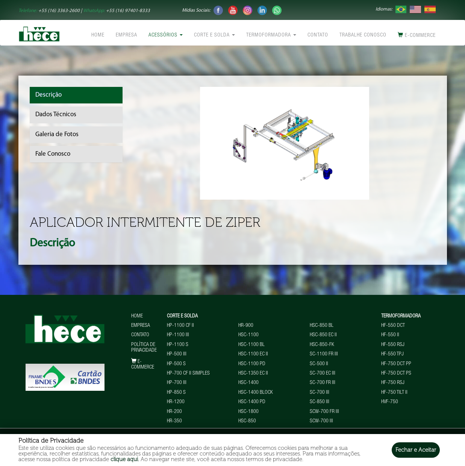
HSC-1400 (248, 383)
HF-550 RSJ (392, 345)
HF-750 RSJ (392, 383)
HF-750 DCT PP (396, 364)
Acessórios (165, 35)
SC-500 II (319, 364)
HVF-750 (389, 402)
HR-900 (245, 325)
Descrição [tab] (48, 95)
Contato (317, 35)
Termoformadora (271, 35)
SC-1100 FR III (324, 354)
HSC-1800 (248, 411)
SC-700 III (319, 392)
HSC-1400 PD (251, 402)
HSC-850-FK (322, 345)
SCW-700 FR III (324, 411)
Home (98, 35)
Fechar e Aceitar (415, 449)
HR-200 (174, 411)
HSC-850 (247, 421)
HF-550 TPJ (392, 354)
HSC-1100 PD (251, 364)
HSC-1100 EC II (253, 354)
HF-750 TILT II (394, 392)
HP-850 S (176, 392)
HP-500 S (176, 364)
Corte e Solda (214, 35)
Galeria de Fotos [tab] (57, 134)
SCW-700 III (321, 421)
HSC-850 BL (321, 325)
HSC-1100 (248, 335)
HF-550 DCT (393, 325)
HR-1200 (176, 402)
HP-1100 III (178, 335)
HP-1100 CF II (180, 325)
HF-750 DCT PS (396, 373)
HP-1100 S (177, 345)
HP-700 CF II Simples (188, 373)
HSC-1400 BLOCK (255, 392)
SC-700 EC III (322, 373)
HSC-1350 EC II (253, 373)
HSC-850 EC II (323, 335)
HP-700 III (176, 383)
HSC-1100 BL (251, 345)
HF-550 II (390, 335)
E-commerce (417, 35)
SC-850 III (319, 402)
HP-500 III (176, 354)
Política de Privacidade (144, 347)
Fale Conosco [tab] (52, 154)
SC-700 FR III (322, 383)
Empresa (126, 35)
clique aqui (124, 459)
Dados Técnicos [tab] (55, 114)
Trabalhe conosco (362, 35)
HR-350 (174, 421)
